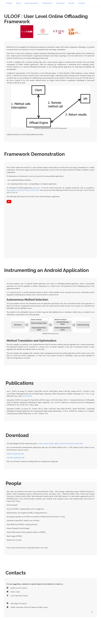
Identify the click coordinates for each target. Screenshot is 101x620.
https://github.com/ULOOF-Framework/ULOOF (23, 190)
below (38, 188)
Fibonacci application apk (15, 454)
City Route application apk (16, 458)
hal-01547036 (27, 396)
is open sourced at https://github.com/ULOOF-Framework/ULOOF (60, 443)
